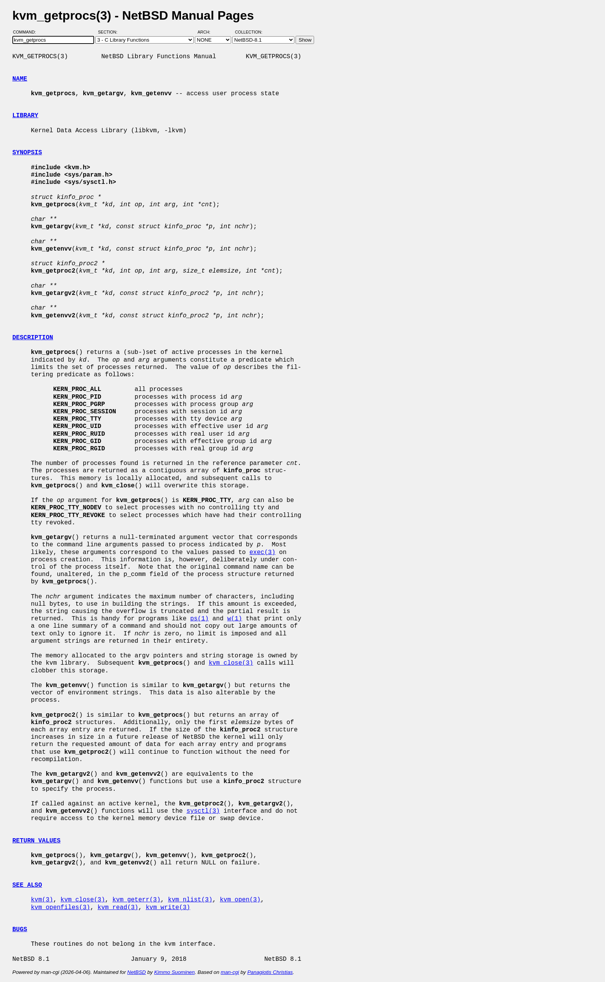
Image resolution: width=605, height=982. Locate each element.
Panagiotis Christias (270, 972)
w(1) (234, 619)
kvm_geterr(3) (136, 900)
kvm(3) (42, 900)
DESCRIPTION (32, 338)
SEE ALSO (27, 885)
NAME (19, 79)
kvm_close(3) (231, 663)
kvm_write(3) (168, 907)
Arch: (207, 32)
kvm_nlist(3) (190, 900)
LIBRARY (25, 115)
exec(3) (262, 552)
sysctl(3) (203, 811)
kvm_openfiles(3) (60, 907)
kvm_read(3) (118, 907)
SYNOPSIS (27, 152)
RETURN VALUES (36, 841)
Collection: (248, 32)
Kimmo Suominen (174, 972)
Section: (109, 32)
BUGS (19, 929)
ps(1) (199, 619)
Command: (27, 32)
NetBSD (136, 972)
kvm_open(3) (240, 900)
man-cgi (230, 972)
